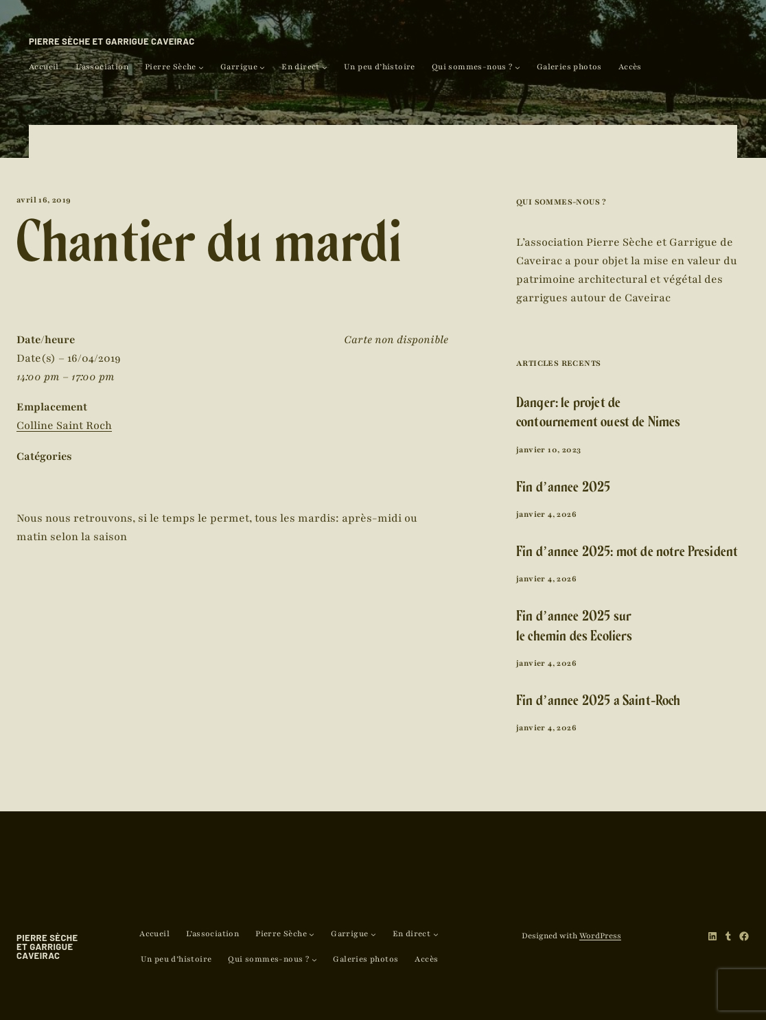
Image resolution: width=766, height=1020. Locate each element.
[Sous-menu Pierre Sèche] (201, 67)
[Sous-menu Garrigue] (262, 67)
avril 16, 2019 (43, 199)
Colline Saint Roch (64, 425)
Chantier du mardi (209, 251)
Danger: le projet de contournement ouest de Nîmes (598, 414)
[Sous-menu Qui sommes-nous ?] (517, 67)
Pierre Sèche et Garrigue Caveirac (112, 41)
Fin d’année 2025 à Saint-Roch (598, 702)
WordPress (600, 935)
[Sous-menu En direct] (324, 67)
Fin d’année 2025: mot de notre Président (627, 553)
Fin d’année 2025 (563, 489)
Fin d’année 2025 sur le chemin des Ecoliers (574, 628)
